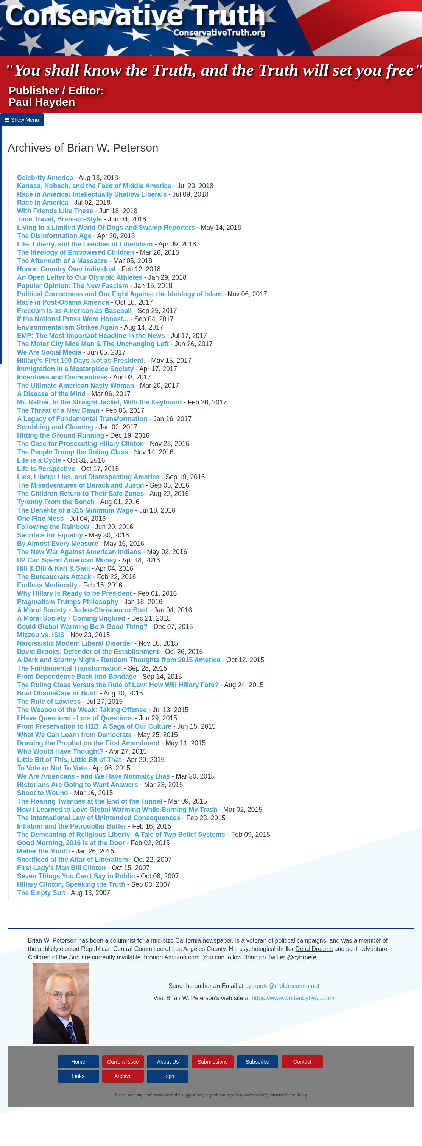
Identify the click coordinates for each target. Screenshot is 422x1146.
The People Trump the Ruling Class (72, 452)
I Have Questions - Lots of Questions (75, 718)
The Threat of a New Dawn (58, 410)
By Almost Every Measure (57, 543)
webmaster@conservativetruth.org (276, 1095)
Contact (302, 1062)
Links (78, 1076)
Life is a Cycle (39, 460)
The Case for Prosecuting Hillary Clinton (80, 444)
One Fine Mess (40, 518)
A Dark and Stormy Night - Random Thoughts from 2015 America (118, 660)
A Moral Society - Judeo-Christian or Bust (82, 610)
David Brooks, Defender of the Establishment (88, 651)
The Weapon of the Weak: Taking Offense (81, 710)
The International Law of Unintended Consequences (99, 818)
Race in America (43, 202)
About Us (168, 1062)
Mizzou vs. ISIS (40, 635)
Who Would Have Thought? (60, 751)
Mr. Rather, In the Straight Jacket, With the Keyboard (99, 402)
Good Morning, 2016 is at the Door (71, 843)
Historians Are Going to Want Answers (77, 784)
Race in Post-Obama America (63, 302)
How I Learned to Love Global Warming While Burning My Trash (117, 809)
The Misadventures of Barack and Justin (80, 485)
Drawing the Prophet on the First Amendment (88, 743)
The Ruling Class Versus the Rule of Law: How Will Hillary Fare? (118, 685)
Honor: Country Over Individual (66, 269)
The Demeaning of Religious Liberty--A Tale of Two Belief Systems (121, 834)
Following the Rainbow (53, 527)
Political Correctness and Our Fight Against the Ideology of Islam (119, 294)
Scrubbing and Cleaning (55, 427)
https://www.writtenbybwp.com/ (293, 998)
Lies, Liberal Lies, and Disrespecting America (88, 477)
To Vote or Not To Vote (52, 768)
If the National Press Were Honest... (72, 319)
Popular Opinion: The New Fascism (72, 286)
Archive (123, 1076)
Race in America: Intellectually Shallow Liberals (92, 194)
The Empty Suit (41, 893)
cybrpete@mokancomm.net (282, 986)
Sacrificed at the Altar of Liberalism (72, 859)
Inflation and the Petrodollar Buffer (71, 826)
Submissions (212, 1062)
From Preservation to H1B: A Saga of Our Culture (94, 726)
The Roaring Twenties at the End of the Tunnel (89, 801)
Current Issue (123, 1062)
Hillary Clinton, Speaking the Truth (71, 884)
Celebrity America (45, 177)
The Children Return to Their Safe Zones (80, 493)
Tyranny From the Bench (56, 502)
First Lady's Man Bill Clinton (61, 868)
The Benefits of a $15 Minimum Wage (75, 510)
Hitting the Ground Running (60, 435)
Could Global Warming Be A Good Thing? (82, 626)
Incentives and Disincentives (62, 377)
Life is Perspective (46, 468)
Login (167, 1076)
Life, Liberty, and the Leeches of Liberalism (85, 244)
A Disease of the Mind (51, 394)
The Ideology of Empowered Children (75, 252)
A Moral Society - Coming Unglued (71, 618)
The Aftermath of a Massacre (62, 261)
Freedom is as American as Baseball (74, 310)
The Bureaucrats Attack (54, 577)
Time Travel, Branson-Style (59, 219)
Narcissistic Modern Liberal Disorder (74, 643)
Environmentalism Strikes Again (67, 327)
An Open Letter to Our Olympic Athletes (79, 277)
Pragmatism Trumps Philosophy (67, 602)
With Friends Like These (55, 211)
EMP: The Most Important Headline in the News (91, 335)
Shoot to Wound (42, 793)
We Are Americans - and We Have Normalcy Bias (93, 776)
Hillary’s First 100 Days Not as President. (81, 360)
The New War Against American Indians (79, 552)
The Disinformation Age (54, 236)
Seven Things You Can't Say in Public (76, 876)
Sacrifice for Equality (50, 535)
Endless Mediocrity (47, 585)
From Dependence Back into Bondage (77, 676)
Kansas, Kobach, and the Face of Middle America (94, 186)
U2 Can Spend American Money (67, 560)
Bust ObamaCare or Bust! (57, 693)
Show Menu (22, 120)
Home (78, 1062)
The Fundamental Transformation (69, 668)
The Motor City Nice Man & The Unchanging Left (93, 344)
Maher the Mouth (43, 851)
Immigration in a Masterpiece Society (75, 369)
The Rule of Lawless (49, 701)
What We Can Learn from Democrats (74, 735)
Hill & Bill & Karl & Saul (53, 568)
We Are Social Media (49, 352)
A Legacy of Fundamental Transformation (82, 419)
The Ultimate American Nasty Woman (75, 385)
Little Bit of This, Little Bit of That (69, 759)
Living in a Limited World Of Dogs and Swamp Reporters (106, 227)
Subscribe (257, 1062)
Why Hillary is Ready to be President (74, 593)
